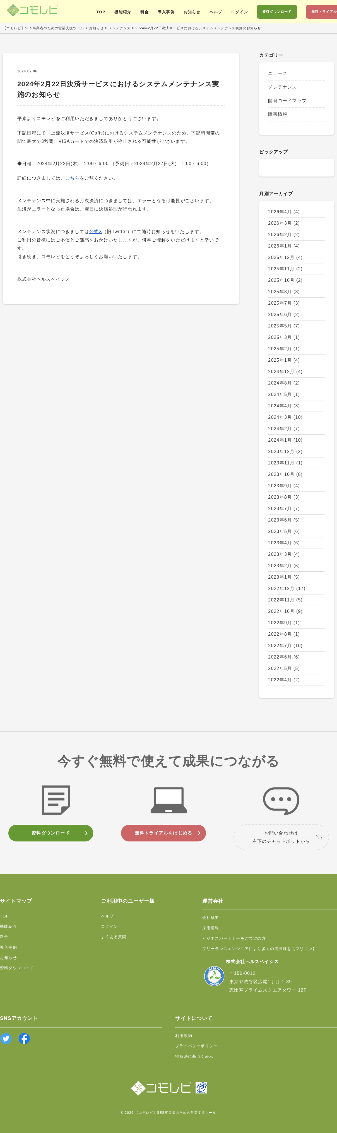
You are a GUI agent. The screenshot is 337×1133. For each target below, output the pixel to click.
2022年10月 (285, 611)
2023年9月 (284, 485)
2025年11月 (285, 268)
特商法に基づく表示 (194, 1056)
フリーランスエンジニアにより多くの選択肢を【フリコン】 (259, 948)
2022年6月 (284, 657)
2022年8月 (284, 634)
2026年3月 (284, 223)
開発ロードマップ (287, 100)
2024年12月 (285, 371)
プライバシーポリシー (196, 1046)
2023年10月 (285, 474)
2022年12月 (286, 588)
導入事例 (166, 12)
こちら (72, 178)
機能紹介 (122, 12)
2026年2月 (284, 234)
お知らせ (192, 12)
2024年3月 (285, 417)
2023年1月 (284, 577)
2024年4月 (284, 405)
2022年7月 (285, 645)
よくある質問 (113, 936)
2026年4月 (284, 211)
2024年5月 (284, 394)
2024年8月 (284, 383)
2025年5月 (284, 326)
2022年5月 (284, 668)
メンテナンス (282, 87)
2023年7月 (284, 508)
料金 (144, 12)
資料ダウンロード (277, 12)
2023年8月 (284, 497)
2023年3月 (284, 554)
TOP (101, 12)
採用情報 (210, 928)
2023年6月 (284, 520)
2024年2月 (284, 428)
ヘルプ (216, 12)
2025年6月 (284, 314)
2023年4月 (284, 542)
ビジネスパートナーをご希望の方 (234, 938)
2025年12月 (285, 257)
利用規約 (183, 1035)
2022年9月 (284, 622)
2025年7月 (284, 303)
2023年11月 (285, 463)
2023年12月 (285, 451)
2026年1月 (284, 246)
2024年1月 (285, 440)
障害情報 (277, 114)
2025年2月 (284, 348)
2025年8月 (284, 291)
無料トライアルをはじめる (163, 833)
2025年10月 (285, 280)
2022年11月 (285, 600)
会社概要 (210, 917)
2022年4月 (284, 679)
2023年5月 (284, 531)
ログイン (239, 12)
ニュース (277, 73)
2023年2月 (284, 565)
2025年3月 (284, 337)
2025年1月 (284, 360)
